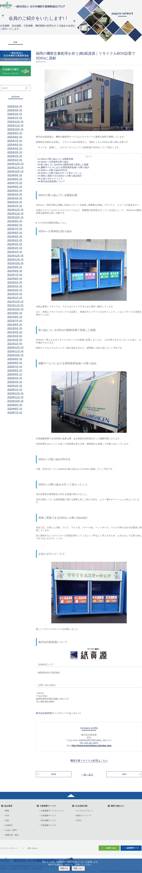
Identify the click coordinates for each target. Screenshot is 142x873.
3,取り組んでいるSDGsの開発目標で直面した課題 (63, 164)
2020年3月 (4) (14, 382)
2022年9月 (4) (14, 267)
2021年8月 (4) (14, 317)
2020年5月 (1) (14, 374)
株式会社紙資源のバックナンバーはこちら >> (58, 713)
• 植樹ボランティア (83, 815)
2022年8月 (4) (14, 271)
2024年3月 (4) (14, 198)
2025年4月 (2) (14, 148)
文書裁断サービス (48, 806)
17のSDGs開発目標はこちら (52, 222)
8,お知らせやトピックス (51, 178)
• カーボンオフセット (84, 811)
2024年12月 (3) (15, 164)
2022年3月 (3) (14, 290)
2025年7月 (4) (14, 141)
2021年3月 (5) (14, 336)
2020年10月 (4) (15, 355)
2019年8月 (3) (14, 408)
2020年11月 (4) (15, 351)
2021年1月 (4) (14, 343)
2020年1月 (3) (14, 389)
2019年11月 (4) (15, 397)
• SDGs (78, 820)
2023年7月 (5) (14, 229)
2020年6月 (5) (14, 370)
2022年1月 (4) (14, 297)
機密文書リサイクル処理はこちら (89, 760)
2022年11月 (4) (15, 259)
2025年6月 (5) (14, 144)
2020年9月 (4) (14, 359)
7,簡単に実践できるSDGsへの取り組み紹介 (60, 175)
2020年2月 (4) (14, 386)
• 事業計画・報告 (11, 835)
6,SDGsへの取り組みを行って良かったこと (60, 173)
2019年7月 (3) (14, 412)
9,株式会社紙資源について (52, 181)
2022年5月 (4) (14, 282)
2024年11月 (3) (15, 167)
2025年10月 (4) (15, 129)
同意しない (78, 868)
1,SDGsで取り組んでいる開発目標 (56, 159)
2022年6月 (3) (14, 278)
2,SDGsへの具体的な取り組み (54, 161)
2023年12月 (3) (15, 209)
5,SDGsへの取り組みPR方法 (53, 170)
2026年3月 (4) (14, 110)
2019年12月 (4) (15, 393)
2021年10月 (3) (15, 309)
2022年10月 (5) (15, 263)
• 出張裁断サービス (48, 815)
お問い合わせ (32, 848)
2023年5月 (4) (14, 236)
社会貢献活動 (81, 806)
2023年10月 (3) (15, 217)
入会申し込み (110, 848)
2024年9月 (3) (14, 175)
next (124, 774)
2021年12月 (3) (15, 301)
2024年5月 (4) (14, 190)
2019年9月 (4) (14, 405)
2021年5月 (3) (14, 328)
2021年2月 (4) (14, 340)
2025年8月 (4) (14, 137)
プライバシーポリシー (9, 848)
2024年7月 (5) (14, 183)
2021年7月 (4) (14, 320)
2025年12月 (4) (15, 121)
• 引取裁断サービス (48, 825)
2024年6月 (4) (14, 186)
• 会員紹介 (8, 825)
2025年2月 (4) (14, 156)
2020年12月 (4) (15, 347)
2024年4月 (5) (14, 194)
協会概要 (8, 806)
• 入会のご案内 (10, 830)
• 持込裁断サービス (48, 820)
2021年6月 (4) (14, 324)
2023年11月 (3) (15, 213)
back (53, 774)
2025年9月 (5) (14, 133)
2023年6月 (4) (14, 232)
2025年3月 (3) (14, 152)
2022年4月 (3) (14, 286)
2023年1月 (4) (14, 252)
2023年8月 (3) (14, 225)
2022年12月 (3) (15, 255)
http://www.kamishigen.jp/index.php (91, 745)
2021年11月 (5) (15, 305)
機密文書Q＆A (117, 806)
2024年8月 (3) (14, 179)
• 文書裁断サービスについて (52, 811)
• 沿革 (7, 815)
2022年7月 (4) (14, 275)
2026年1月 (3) (14, 118)
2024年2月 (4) (14, 202)
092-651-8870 (47, 701)
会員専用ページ (132, 848)
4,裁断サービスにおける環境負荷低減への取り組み (64, 167)
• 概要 (6, 811)
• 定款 (6, 820)
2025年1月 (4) (14, 160)
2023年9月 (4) (14, 221)
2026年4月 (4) (14, 106)
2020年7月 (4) (14, 366)
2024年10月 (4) (15, 171)
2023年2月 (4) (14, 248)
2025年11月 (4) (15, 125)
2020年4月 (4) (14, 378)
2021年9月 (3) (14, 313)
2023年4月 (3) (14, 240)
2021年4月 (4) (14, 332)
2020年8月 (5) (14, 363)
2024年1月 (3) (14, 206)
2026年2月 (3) (14, 114)
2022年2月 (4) (14, 294)
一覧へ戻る (87, 774)
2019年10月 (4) (15, 401)
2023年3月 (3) (14, 244)
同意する (64, 868)
